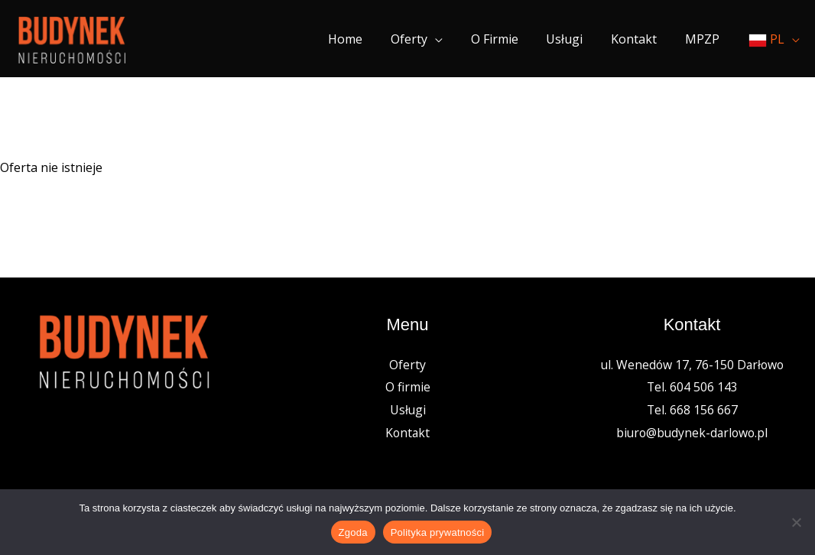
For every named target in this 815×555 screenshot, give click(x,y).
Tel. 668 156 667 (692, 409)
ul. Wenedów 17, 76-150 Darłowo (692, 364)
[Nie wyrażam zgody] (796, 522)
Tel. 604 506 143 (692, 386)
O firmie (507, 39)
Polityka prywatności (438, 532)
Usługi (573, 39)
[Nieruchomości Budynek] (71, 37)
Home (365, 39)
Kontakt (639, 39)
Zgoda (353, 532)
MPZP (704, 39)
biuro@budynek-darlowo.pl (692, 432)
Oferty (425, 39)
